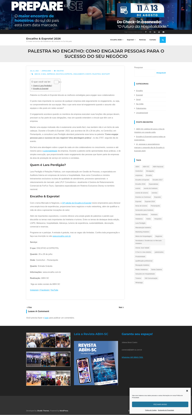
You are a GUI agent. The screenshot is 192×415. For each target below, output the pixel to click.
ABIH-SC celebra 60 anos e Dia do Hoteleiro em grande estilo (149, 130)
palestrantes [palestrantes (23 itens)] (159, 252)
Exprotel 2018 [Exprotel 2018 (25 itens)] (150, 202)
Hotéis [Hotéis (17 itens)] (148, 219)
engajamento (79, 74)
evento (88, 74)
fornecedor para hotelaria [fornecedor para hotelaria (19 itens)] (144, 210)
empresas (51, 74)
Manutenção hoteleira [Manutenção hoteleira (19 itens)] (143, 228)
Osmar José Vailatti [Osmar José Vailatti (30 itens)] (142, 248)
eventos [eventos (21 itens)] (154, 193)
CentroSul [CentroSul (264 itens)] (139, 171)
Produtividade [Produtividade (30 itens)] (140, 257)
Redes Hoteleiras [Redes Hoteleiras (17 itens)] (141, 270)
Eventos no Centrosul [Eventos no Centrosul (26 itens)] (143, 197)
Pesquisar (138, 68)
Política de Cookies (151, 410)
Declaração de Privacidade (166, 410)
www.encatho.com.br (62, 236)
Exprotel (139, 95)
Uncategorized (142, 113)
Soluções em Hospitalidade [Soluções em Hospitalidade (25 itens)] (145, 274)
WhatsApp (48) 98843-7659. (132, 357)
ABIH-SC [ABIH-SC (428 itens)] (146, 167)
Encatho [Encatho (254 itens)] (149, 175)
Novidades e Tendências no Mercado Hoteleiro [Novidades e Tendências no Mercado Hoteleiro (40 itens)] (148, 242)
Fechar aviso (160, 404)
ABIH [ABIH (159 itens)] (137, 167)
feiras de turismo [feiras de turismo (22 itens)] (141, 206)
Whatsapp (106, 74)
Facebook (44, 290)
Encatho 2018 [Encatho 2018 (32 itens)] (140, 184)
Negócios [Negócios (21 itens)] (158, 236)
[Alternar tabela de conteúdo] (55, 82)
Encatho (60, 71)
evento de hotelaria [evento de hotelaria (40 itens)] (150, 188)
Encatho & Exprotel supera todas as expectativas (149, 138)
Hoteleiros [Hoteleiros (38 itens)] (139, 219)
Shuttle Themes (43, 411)
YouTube (54, 290)
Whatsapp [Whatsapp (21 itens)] (139, 283)
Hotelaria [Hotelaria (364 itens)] (154, 215)
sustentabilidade (50, 151)
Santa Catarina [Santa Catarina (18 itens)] (156, 270)
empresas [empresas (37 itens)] (138, 175)
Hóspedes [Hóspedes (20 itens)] (158, 219)
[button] (187, 391)
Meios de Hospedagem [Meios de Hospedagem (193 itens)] (143, 236)
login (46, 318)
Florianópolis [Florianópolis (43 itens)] (155, 206)
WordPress (64, 411)
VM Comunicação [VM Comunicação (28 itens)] (151, 278)
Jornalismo (46, 71)
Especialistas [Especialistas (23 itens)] (153, 184)
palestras (96, 74)
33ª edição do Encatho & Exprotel (76, 203)
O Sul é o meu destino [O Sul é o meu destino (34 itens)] (143, 252)
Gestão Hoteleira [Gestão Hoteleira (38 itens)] (141, 215)
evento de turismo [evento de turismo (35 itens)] (141, 193)
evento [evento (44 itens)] (137, 188)
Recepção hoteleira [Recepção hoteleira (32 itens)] (142, 265)
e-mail (43, 74)
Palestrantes (141, 108)
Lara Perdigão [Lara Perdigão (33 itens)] (140, 223)
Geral (138, 99)
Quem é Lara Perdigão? (42, 86)
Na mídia (139, 104)
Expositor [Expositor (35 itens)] (157, 197)
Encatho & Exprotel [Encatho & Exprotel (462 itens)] (142, 180)
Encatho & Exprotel (64, 74)
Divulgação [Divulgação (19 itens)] (150, 171)
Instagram (34, 290)
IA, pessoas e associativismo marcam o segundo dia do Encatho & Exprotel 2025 (149, 147)
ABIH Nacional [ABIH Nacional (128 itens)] (158, 167)
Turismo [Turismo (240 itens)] (138, 278)
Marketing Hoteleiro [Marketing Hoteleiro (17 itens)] (142, 232)
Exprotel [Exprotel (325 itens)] (138, 202)
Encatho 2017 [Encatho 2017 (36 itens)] (157, 180)
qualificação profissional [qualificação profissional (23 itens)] (143, 261)
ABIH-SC (37, 74)
